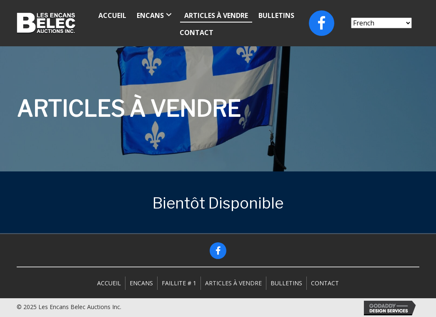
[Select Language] (381, 23)
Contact (325, 283)
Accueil (109, 283)
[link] (112, 15)
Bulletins (286, 283)
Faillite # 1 (179, 283)
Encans (141, 283)
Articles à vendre (233, 283)
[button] (218, 250)
